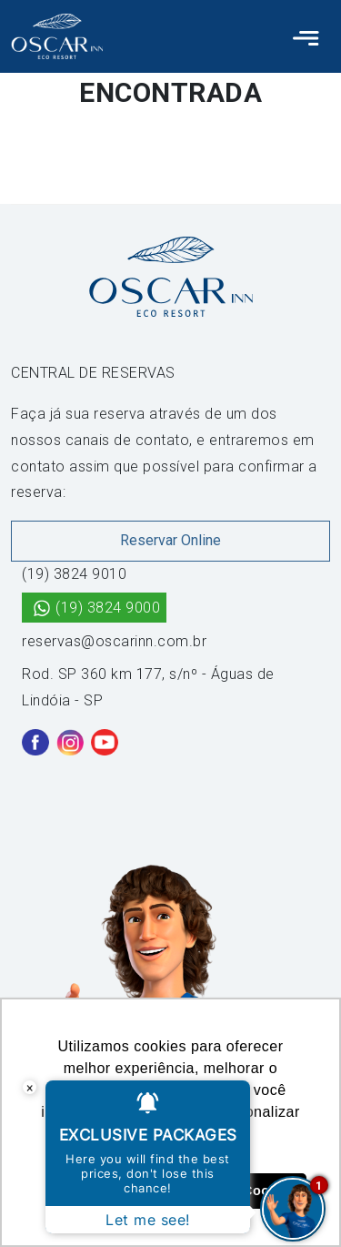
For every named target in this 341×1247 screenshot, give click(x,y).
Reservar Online (170, 540)
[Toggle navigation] (306, 36)
